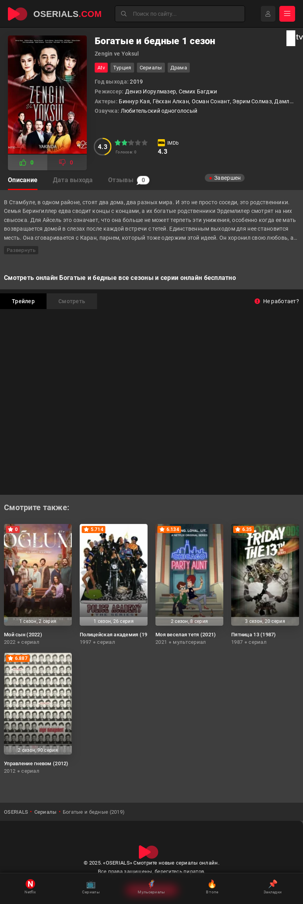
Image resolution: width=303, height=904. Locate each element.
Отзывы (130, 180)
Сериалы (151, 68)
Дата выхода (73, 180)
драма (178, 68)
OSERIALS (16, 812)
